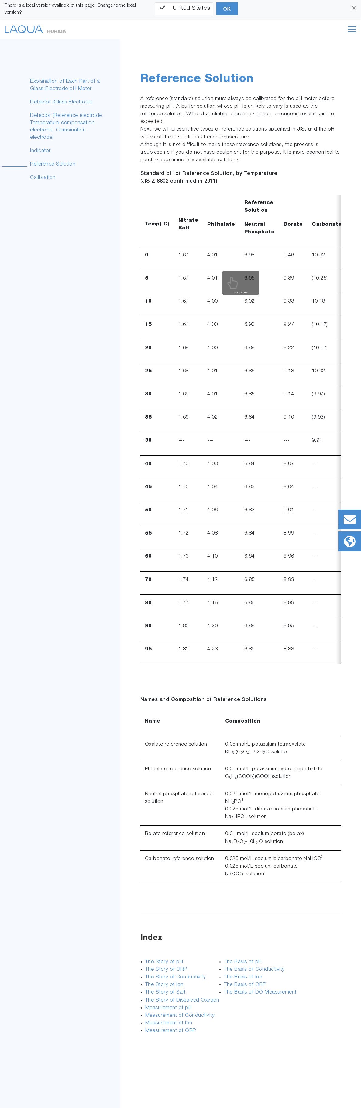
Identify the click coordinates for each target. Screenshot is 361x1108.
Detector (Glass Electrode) (61, 102)
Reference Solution (52, 164)
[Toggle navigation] (352, 29)
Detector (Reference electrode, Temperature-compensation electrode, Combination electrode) (67, 126)
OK (227, 9)
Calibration (43, 177)
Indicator (40, 151)
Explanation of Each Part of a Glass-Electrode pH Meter (65, 85)
